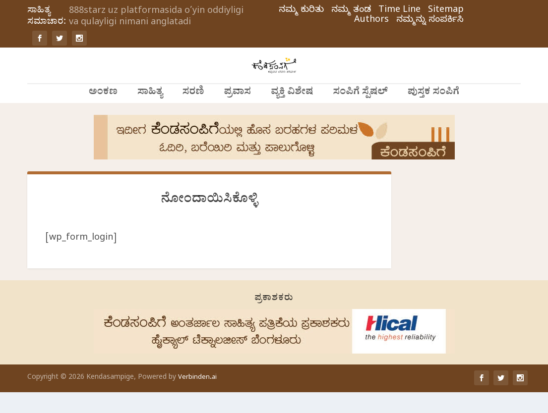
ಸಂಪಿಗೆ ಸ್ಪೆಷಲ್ (360, 114)
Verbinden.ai (197, 398)
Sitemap (446, 11)
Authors (371, 21)
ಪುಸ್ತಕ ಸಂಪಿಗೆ (433, 114)
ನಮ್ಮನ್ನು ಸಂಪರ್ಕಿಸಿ (430, 21)
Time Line (399, 11)
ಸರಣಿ (193, 114)
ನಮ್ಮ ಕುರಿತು (301, 11)
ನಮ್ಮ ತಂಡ (351, 11)
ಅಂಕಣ (103, 114)
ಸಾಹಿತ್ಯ (150, 114)
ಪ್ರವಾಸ (237, 114)
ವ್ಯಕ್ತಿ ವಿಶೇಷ (292, 114)
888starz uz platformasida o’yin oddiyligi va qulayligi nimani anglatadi (156, 17)
